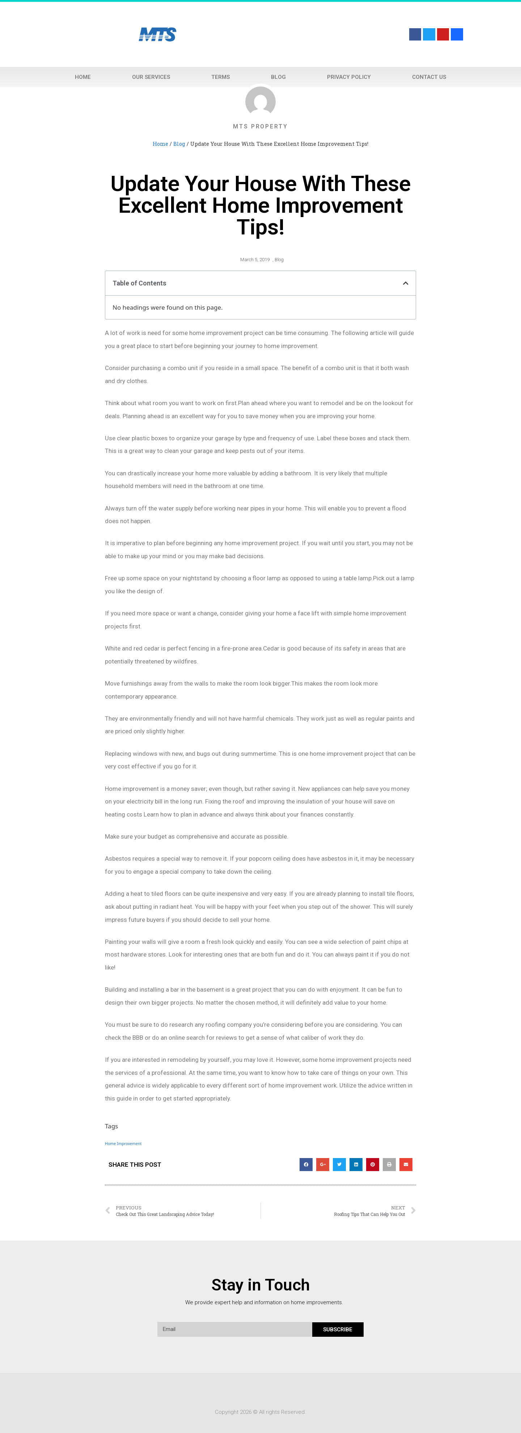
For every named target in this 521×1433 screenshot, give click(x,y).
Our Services (151, 77)
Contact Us (429, 77)
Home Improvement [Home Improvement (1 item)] (123, 1143)
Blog (278, 77)
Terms (220, 77)
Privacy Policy (349, 77)
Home (83, 77)
